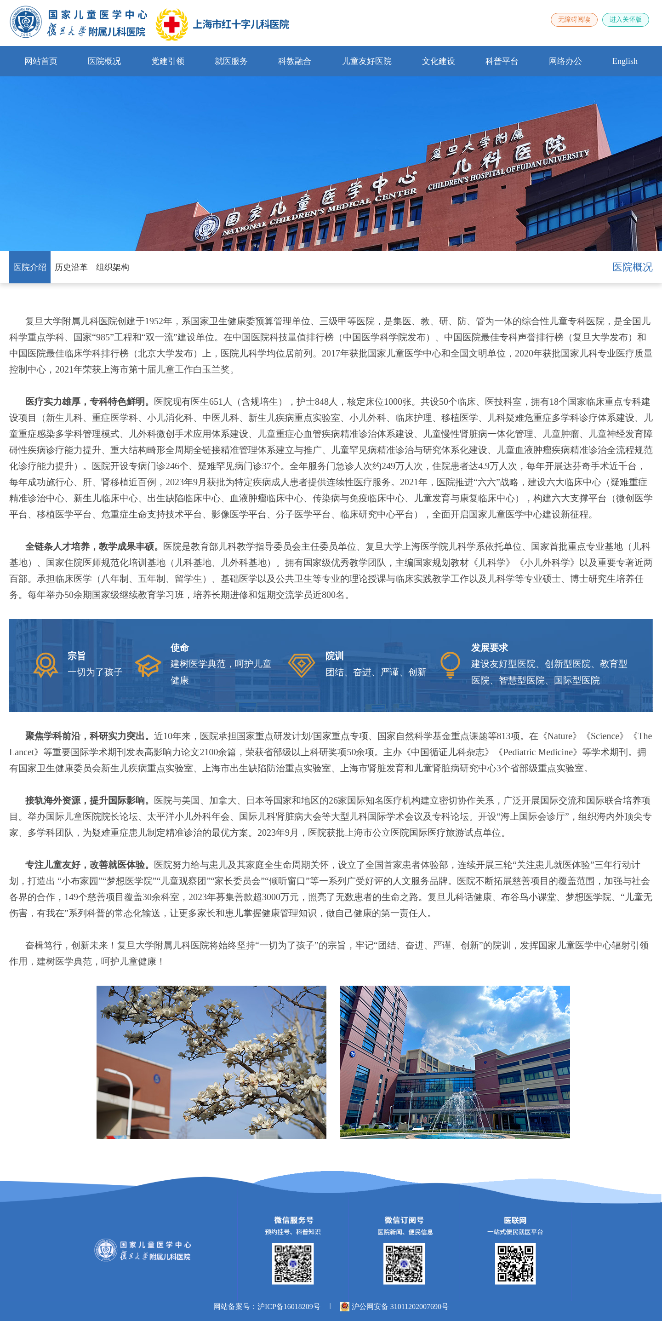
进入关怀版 (626, 19)
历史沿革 (71, 267)
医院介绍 (29, 267)
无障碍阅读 (574, 19)
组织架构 (112, 267)
